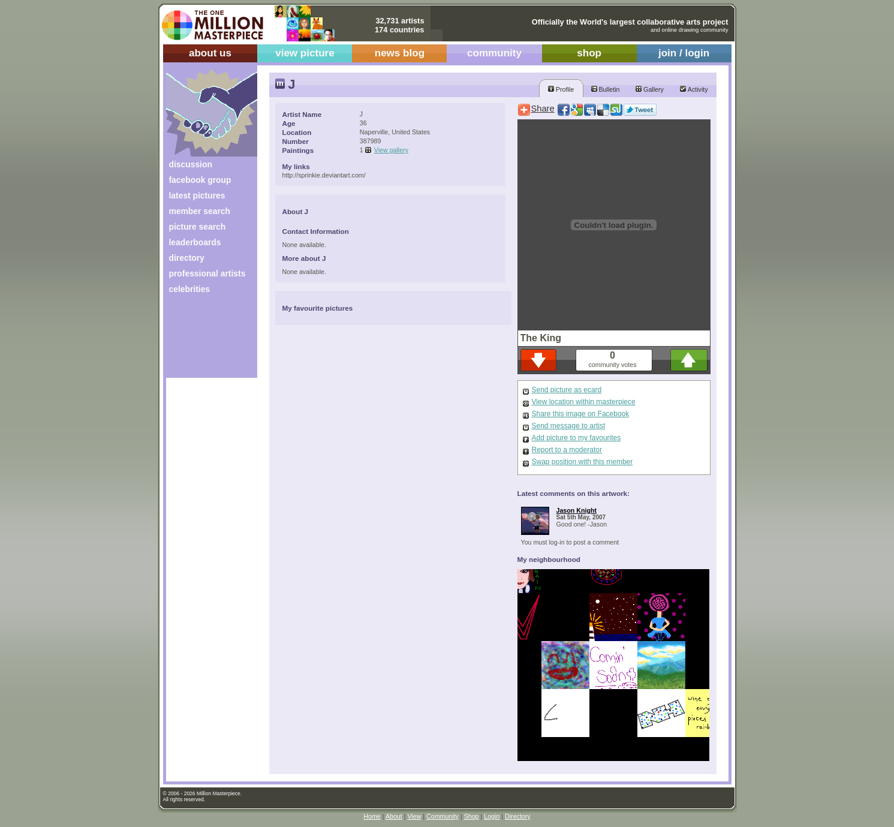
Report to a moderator (567, 450)
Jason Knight (576, 510)
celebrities (189, 289)
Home (371, 816)
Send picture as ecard (567, 390)
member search (199, 211)
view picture (305, 53)
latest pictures (197, 195)
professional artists (207, 273)
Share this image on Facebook (581, 414)
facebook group (200, 180)
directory (186, 258)
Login (491, 816)
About (394, 816)
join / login (683, 53)
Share (543, 108)
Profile (561, 89)
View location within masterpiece (584, 402)
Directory (518, 816)
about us (210, 53)
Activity (694, 89)
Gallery (650, 89)
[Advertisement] (203, 340)
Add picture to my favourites (576, 438)
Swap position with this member (582, 462)
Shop (471, 816)
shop (589, 53)
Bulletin (605, 89)
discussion (190, 164)
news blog (400, 53)
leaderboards (195, 242)
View (414, 816)
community (494, 53)
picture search (197, 226)
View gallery (391, 150)
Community (442, 816)
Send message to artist (569, 426)
